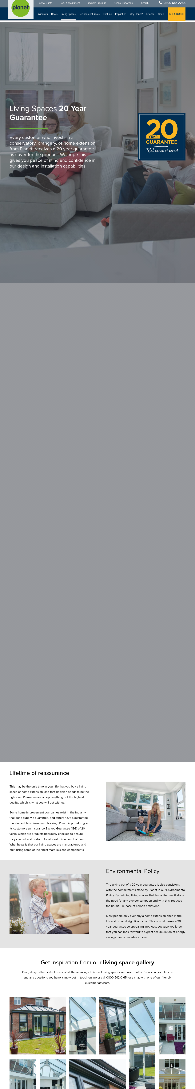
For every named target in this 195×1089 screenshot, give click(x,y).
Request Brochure (97, 4)
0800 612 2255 (174, 4)
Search (145, 4)
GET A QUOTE (176, 15)
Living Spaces (68, 15)
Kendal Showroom (124, 4)
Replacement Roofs (89, 15)
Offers (161, 15)
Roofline (107, 15)
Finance (150, 15)
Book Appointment (70, 4)
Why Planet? (136, 15)
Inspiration (120, 15)
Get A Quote (46, 4)
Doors (54, 15)
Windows (43, 15)
